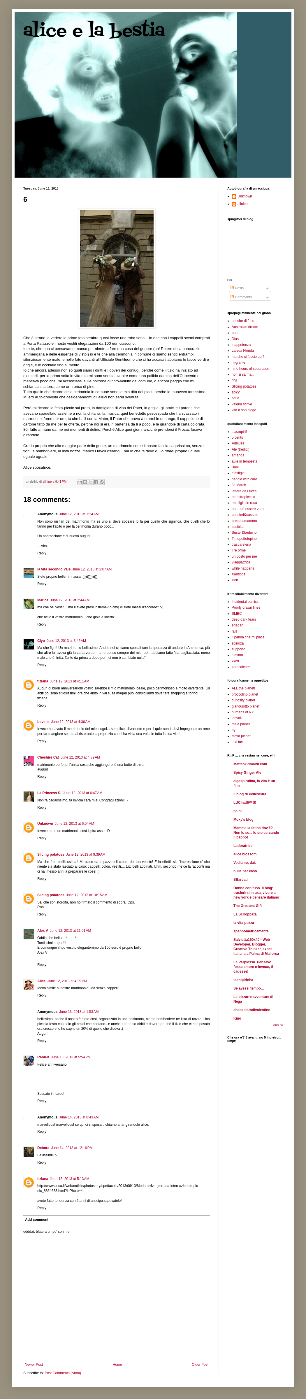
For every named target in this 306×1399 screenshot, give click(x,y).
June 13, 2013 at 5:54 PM (71, 1057)
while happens (243, 568)
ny (233, 730)
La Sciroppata (244, 914)
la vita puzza (243, 923)
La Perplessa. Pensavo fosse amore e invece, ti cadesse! (253, 966)
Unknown (45, 824)
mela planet (241, 724)
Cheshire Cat (48, 757)
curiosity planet (243, 700)
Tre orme (239, 550)
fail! (234, 631)
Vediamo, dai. (244, 863)
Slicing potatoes (50, 854)
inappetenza (241, 345)
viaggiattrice (241, 562)
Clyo (41, 641)
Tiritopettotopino (244, 539)
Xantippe (238, 574)
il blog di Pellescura (249, 794)
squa (235, 398)
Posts (237, 288)
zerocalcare (241, 667)
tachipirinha (243, 980)
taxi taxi (238, 742)
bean (236, 333)
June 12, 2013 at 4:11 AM (69, 681)
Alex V (42, 931)
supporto (238, 649)
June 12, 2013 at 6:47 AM (82, 793)
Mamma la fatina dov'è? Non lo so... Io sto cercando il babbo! (256, 832)
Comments (241, 297)
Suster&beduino (244, 532)
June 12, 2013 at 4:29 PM (67, 981)
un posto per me (244, 556)
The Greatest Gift (247, 906)
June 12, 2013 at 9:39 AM (85, 854)
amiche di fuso (243, 321)
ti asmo (237, 655)
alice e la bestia (94, 31)
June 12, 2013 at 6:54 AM (74, 824)
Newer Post (34, 1365)
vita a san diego (244, 410)
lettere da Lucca (244, 491)
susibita (238, 527)
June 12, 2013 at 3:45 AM (66, 641)
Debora (43, 1148)
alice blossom (244, 854)
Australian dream (245, 327)
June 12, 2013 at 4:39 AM (80, 757)
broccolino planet (245, 694)
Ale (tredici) (240, 449)
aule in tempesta (244, 461)
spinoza (238, 643)
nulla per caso (245, 871)
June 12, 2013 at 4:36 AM (70, 722)
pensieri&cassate (245, 515)
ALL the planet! (243, 688)
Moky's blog (243, 819)
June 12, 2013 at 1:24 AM (79, 514)
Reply (41, 553)
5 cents (237, 437)
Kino (237, 1018)
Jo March (239, 485)
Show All (277, 1024)
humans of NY (243, 712)
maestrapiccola (243, 497)
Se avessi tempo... (248, 988)
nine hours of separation (250, 369)
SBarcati (240, 880)
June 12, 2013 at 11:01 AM (70, 931)
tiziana (42, 681)
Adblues (238, 443)
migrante (238, 362)
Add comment (36, 1220)
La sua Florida (243, 351)
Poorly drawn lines (246, 607)
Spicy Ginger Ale (247, 773)
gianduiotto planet (245, 706)
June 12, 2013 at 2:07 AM (92, 569)
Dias (235, 339)
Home (117, 1365)
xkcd (235, 661)
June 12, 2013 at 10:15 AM (87, 895)
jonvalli (237, 718)
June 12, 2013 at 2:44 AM (69, 600)
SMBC (237, 614)
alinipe (243, 204)
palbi (237, 811)
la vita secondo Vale (54, 569)
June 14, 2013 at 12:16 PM (71, 1148)
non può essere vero (247, 509)
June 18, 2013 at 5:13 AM (69, 1179)
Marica (42, 600)
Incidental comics (245, 602)
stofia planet (241, 736)
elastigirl (238, 473)
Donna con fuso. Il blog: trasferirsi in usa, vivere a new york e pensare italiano (256, 892)
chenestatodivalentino (251, 1010)
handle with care (244, 479)
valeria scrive (242, 404)
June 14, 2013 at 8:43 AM (79, 1117)
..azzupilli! (239, 432)
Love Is (43, 722)
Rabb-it (43, 1057)
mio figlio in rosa (244, 503)
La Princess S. (49, 793)
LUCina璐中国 (244, 803)
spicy (236, 392)
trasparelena (241, 544)
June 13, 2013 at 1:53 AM (79, 1012)
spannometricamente (251, 931)
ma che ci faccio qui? (248, 357)
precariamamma (244, 521)
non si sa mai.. (243, 374)
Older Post (200, 1365)
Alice (41, 981)
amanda (238, 455)
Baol (235, 467)
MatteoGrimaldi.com (250, 764)
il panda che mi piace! (248, 637)
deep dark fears (244, 619)
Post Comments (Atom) (63, 1373)
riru (234, 380)
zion (235, 580)
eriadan (237, 625)
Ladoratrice (242, 846)
